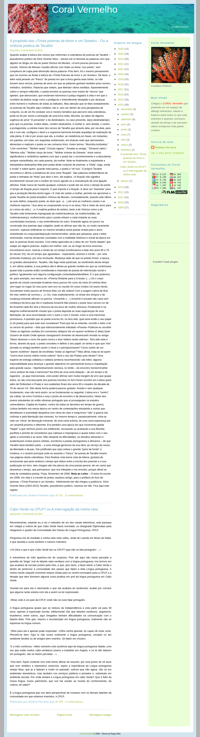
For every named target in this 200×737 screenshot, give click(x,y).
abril (123, 139)
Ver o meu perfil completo (167, 153)
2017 (121, 89)
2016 (121, 94)
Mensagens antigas (100, 714)
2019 (121, 79)
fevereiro (126, 149)
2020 (121, 74)
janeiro (125, 180)
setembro (126, 119)
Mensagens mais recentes (25, 714)
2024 (121, 53)
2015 (121, 99)
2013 (121, 187)
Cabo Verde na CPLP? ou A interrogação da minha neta (54, 509)
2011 (121, 197)
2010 (121, 202)
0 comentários (74, 495)
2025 (121, 48)
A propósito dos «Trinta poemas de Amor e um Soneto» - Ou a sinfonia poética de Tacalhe (59, 43)
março (125, 144)
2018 (121, 84)
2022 (121, 64)
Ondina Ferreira (165, 147)
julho (124, 124)
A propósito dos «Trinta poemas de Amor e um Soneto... (133, 158)
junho (124, 129)
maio (124, 134)
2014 (121, 104)
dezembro (127, 109)
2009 (121, 207)
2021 (121, 69)
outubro (125, 114)
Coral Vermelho (85, 9)
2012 (121, 192)
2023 (121, 58)
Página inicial (64, 714)
